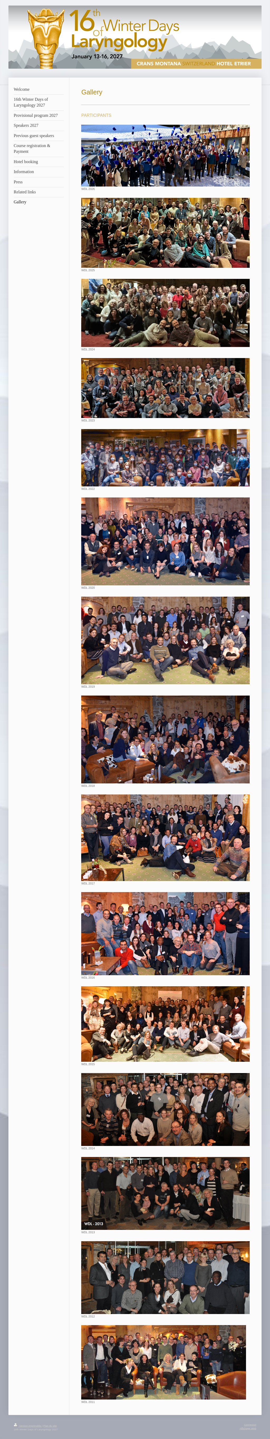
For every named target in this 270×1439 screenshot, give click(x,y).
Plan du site (50, 1425)
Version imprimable (28, 1425)
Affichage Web (248, 1428)
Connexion (250, 1424)
